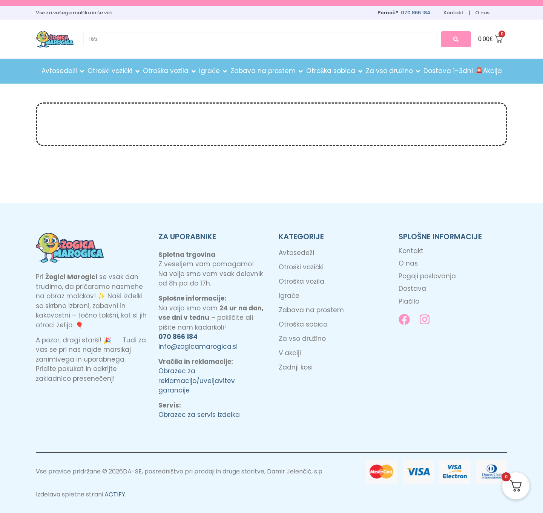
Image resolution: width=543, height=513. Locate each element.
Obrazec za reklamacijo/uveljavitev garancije (196, 380)
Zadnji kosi (296, 366)
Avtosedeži (296, 252)
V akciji (290, 352)
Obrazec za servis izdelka (199, 414)
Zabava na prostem (311, 309)
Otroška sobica (303, 323)
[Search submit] (456, 39)
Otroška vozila (301, 281)
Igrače (289, 295)
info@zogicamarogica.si (198, 345)
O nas (482, 12)
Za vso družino (302, 338)
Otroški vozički (301, 266)
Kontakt (452, 12)
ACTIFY (114, 494)
